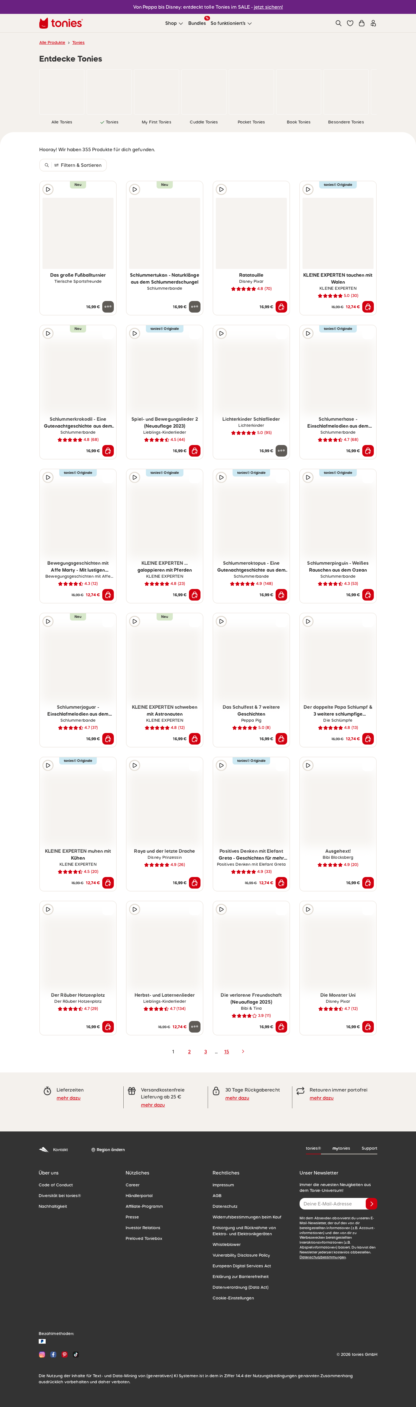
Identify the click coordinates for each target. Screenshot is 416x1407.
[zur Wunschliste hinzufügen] (108, 189)
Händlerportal (139, 1196)
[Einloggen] (373, 23)
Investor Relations (143, 1228)
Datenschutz (225, 1206)
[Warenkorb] (361, 23)
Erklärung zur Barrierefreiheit (241, 1277)
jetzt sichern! (268, 7)
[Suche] (338, 23)
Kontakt (53, 1150)
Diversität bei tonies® (60, 1196)
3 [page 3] (205, 1051)
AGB (217, 1196)
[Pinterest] (64, 1354)
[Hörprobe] (48, 189)
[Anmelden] (371, 1204)
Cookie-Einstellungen (233, 1298)
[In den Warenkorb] (281, 307)
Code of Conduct (56, 1185)
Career (133, 1185)
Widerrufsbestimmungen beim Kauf (247, 1217)
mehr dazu (69, 1098)
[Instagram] (42, 1354)
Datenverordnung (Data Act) (240, 1287)
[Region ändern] (108, 1149)
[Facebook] (53, 1354)
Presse (132, 1217)
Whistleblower (227, 1244)
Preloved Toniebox (144, 1238)
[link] (61, 92)
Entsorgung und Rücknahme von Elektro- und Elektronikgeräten (244, 1231)
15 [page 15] (226, 1051)
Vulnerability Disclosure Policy (241, 1255)
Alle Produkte (52, 42)
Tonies (78, 42)
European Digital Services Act (242, 1266)
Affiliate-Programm (144, 1206)
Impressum (223, 1185)
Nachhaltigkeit (53, 1206)
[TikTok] (74, 1354)
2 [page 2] (189, 1051)
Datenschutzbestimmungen (323, 1257)
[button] (350, 23)
